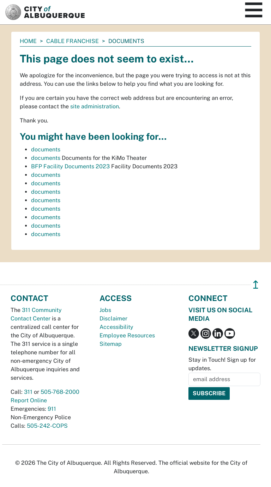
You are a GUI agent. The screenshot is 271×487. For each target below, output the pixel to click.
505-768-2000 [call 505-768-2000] (60, 392)
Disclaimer (113, 318)
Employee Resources (127, 335)
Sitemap (111, 344)
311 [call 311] (28, 392)
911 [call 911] (52, 408)
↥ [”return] (255, 284)
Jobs (105, 310)
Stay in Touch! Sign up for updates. (222, 364)
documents (45, 149)
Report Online (29, 400)
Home (28, 41)
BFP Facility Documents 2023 (70, 166)
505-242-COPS (47, 425)
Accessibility (116, 327)
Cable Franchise (72, 41)
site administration (94, 106)
